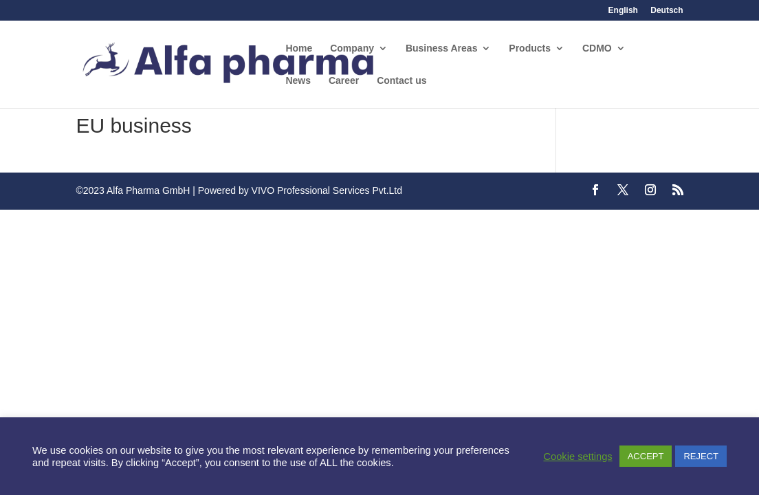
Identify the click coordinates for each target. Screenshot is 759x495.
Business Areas (442, 48)
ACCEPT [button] (646, 456)
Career (344, 81)
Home (298, 48)
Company (352, 48)
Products (530, 48)
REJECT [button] (700, 456)
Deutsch (666, 10)
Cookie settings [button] (577, 456)
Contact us (401, 81)
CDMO (597, 48)
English (623, 10)
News (298, 81)
